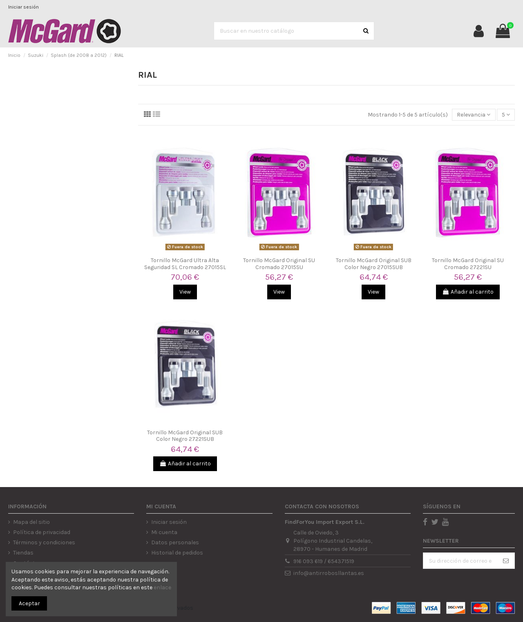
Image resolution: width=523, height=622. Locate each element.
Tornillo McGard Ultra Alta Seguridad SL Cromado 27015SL (185, 264)
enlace (162, 587)
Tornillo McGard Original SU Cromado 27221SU (468, 264)
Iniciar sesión (23, 7)
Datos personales (175, 542)
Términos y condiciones (44, 542)
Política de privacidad (41, 532)
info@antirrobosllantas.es (328, 573)
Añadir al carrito (468, 291)
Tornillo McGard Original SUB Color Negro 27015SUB (373, 264)
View (185, 291)
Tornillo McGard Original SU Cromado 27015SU (279, 264)
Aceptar (29, 603)
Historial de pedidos (177, 552)
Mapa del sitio (31, 522)
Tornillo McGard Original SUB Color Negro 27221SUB (185, 436)
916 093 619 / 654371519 (323, 561)
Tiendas (23, 552)
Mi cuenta (164, 532)
